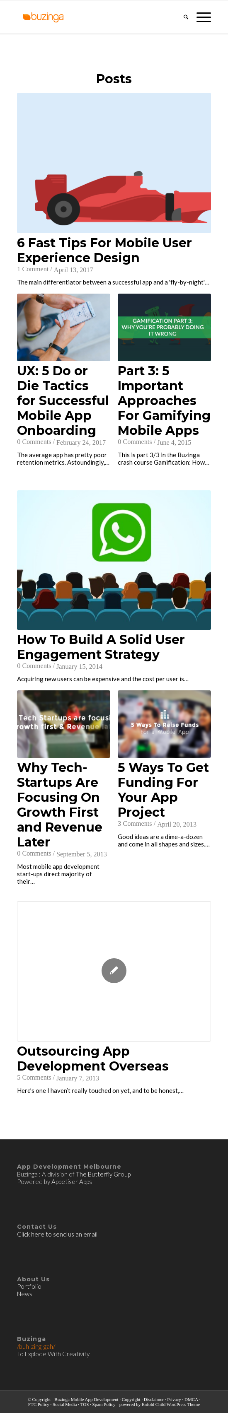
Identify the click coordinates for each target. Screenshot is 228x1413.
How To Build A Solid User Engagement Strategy (101, 647)
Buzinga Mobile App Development (86, 1399)
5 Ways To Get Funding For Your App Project (163, 790)
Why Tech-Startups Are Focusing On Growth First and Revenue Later (59, 805)
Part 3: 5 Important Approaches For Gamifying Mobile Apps (164, 401)
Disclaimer (154, 1399)
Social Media (65, 1404)
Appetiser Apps (71, 1181)
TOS (84, 1404)
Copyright (131, 1399)
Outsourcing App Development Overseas (93, 1059)
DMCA (191, 1399)
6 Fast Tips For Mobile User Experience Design (104, 250)
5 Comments (34, 1077)
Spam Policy (104, 1404)
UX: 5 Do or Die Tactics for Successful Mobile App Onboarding (63, 401)
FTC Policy (38, 1404)
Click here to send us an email (57, 1234)
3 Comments (135, 823)
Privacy (174, 1399)
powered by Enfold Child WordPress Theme (159, 1404)
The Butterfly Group (103, 1174)
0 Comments (34, 442)
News (24, 1293)
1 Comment (33, 269)
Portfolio (30, 1286)
